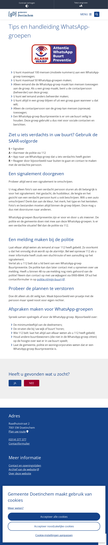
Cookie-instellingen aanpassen (54, 535)
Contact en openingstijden (25, 465)
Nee (31, 383)
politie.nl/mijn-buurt (51, 279)
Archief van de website (24, 469)
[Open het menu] (86, 14)
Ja (15, 383)
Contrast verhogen (27, 4)
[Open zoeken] (96, 14)
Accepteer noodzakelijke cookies (54, 526)
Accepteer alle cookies (54, 517)
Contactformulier (19, 443)
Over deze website (20, 473)
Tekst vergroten (81, 4)
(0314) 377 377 (17, 439)
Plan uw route (18, 431)
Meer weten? (16, 508)
